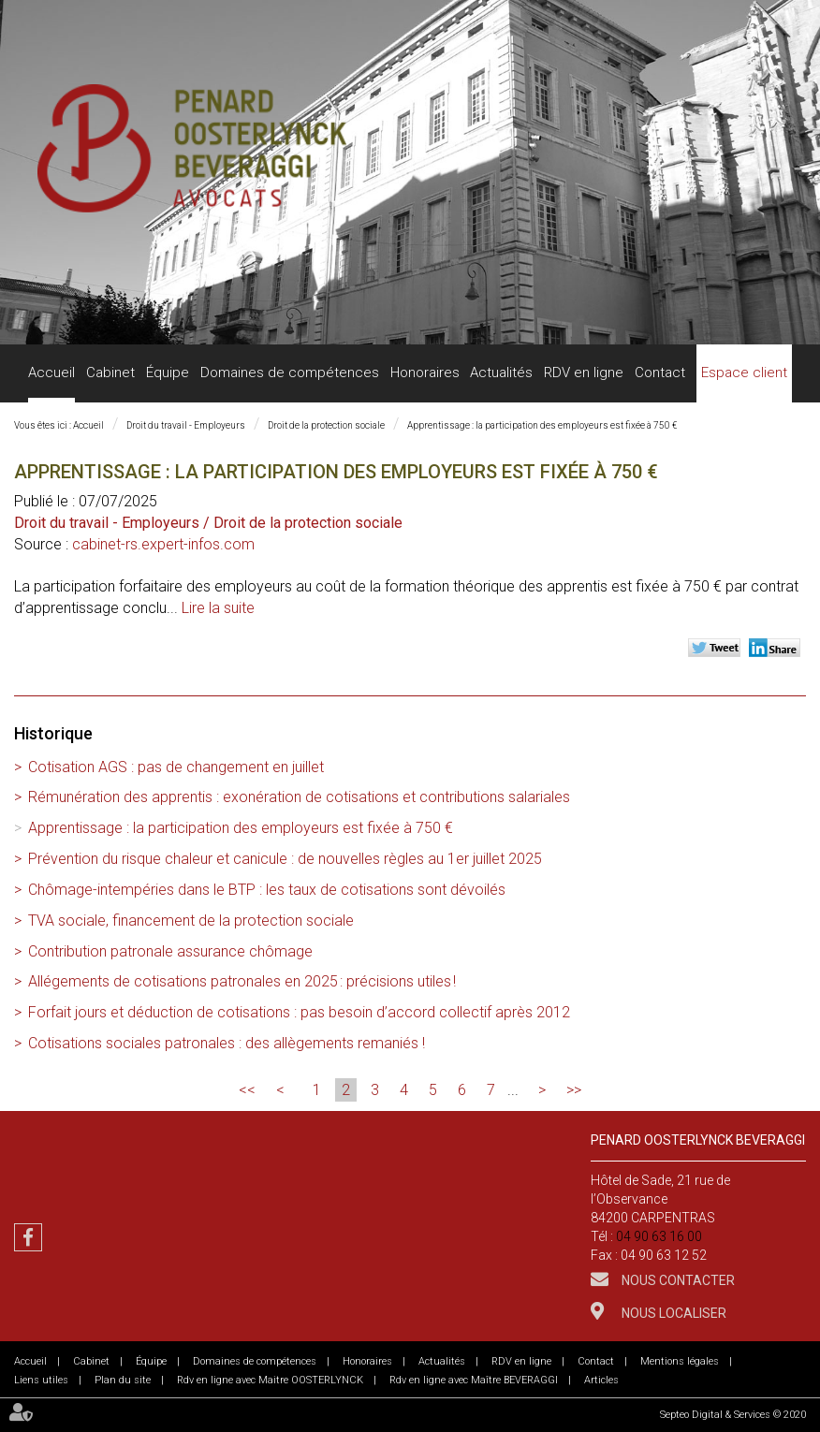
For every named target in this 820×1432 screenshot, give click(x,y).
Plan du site (123, 1380)
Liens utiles (41, 1380)
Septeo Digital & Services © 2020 (733, 1415)
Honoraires (425, 372)
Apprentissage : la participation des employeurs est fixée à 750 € (542, 425)
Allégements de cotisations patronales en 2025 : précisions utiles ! (242, 981)
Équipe (167, 372)
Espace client (744, 372)
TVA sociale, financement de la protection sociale (191, 920)
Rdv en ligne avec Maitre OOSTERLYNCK (270, 1380)
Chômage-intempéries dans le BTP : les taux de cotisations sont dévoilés (266, 890)
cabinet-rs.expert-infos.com (163, 544)
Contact (660, 372)
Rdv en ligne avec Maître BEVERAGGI (473, 1380)
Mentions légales (679, 1361)
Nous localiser (672, 1313)
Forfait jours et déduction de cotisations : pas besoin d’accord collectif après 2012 (299, 1012)
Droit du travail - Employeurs (185, 425)
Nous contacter (677, 1280)
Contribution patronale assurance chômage (170, 951)
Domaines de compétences (289, 372)
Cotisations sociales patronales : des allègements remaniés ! (226, 1043)
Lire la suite (218, 608)
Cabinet (110, 372)
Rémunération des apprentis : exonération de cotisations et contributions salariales (299, 797)
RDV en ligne (583, 372)
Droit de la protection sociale (326, 425)
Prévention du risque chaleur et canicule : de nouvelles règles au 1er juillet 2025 (285, 859)
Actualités (501, 372)
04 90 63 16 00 (659, 1236)
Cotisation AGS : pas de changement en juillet (176, 767)
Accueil (51, 372)
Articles (601, 1380)
